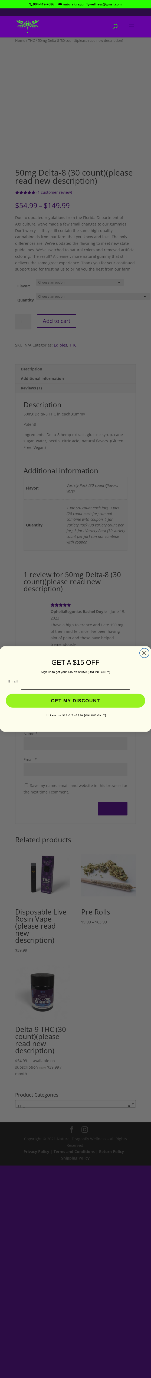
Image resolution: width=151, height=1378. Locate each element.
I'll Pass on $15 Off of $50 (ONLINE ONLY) (75, 715)
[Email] (75, 682)
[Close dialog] (144, 653)
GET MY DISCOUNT (75, 700)
